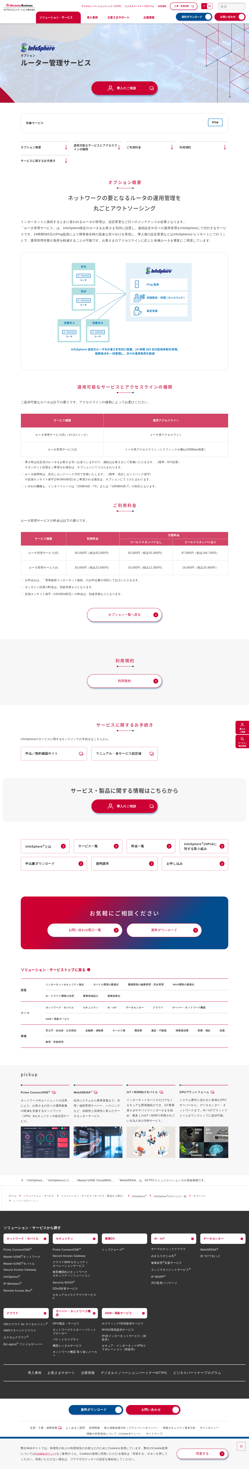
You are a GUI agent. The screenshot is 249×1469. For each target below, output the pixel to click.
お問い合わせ (228, 17)
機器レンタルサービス (67, 1346)
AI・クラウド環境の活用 (60, 996)
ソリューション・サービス (38, 1196)
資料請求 (102, 864)
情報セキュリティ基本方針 (179, 1427)
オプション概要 (31, 147)
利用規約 (185, 147)
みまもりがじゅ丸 (163, 1256)
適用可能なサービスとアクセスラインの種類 (95, 147)
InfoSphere (139, 1196)
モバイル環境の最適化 (106, 984)
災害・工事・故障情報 (43, 1427)
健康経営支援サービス (166, 1263)
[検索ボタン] (241, 6)
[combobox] (232, 6)
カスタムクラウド (16, 1337)
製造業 (138, 1030)
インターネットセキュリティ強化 (65, 984)
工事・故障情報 (181, 5)
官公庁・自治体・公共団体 (61, 1030)
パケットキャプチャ (66, 1339)
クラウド (158, 1007)
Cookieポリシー (45, 1453)
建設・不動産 (159, 1030)
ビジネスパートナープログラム (139, 6)
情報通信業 (182, 1030)
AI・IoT (112, 1007)
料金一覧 (137, 846)
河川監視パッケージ (164, 1283)
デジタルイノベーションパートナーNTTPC (101, 6)
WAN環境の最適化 (183, 984)
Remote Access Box (17, 1291)
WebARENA (209, 1250)
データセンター (135, 1007)
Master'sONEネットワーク (22, 1256)
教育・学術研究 (55, 1042)
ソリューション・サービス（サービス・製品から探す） (93, 1196)
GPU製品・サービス (66, 1323)
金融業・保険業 (94, 1030)
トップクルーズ (113, 1250)
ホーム (12, 1196)
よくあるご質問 (75, 1427)
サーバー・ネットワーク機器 (188, 1007)
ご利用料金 (134, 147)
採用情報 (162, 6)
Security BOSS (64, 1282)
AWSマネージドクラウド (19, 1330)
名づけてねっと (210, 1256)
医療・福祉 (204, 1030)
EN (209, 5)
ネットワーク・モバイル (60, 1007)
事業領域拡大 (90, 996)
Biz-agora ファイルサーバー (23, 1344)
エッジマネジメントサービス (171, 1270)
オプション (199, 1196)
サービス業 (119, 1030)
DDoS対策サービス (65, 1288)
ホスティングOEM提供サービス (122, 1323)
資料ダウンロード (192, 17)
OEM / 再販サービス (57, 1019)
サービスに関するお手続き (38, 161)
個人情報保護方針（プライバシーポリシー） (131, 1427)
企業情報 (88, 1373)
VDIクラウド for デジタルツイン (25, 1324)
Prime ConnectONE (17, 1250)
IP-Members (12, 1283)
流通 (222, 1030)
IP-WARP (158, 1277)
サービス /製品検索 (242, 744)
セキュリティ (90, 1007)
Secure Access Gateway (19, 1270)
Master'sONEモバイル (19, 1263)
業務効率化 (114, 996)
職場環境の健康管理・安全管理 (146, 984)
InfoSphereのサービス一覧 (170, 1196)
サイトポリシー (209, 1427)
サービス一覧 (88, 846)
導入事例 (92, 17)
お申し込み (175, 864)
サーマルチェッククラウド (168, 1249)
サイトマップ (154, 1434)
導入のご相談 (242, 730)
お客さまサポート (61, 1373)
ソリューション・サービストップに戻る (53, 969)
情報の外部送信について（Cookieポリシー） (114, 1434)
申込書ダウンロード (40, 864)
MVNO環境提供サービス (118, 1330)
